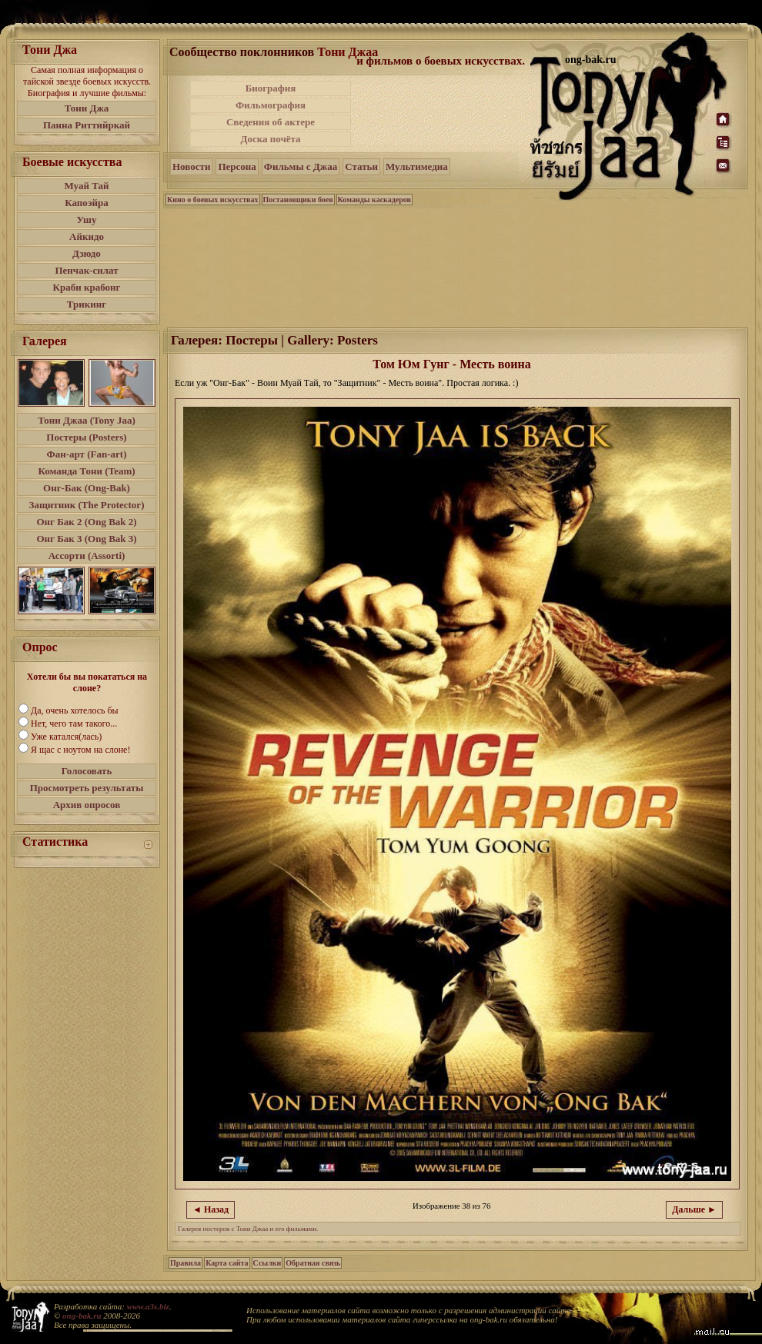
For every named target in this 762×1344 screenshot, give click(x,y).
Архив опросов (87, 804)
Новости (191, 166)
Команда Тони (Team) (86, 471)
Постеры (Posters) (86, 437)
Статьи (361, 166)
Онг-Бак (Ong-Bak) (86, 488)
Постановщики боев (298, 199)
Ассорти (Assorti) (86, 555)
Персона (237, 166)
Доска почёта (270, 139)
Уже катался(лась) (66, 736)
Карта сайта (227, 1263)
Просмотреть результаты (87, 787)
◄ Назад (210, 1209)
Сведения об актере (270, 122)
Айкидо (86, 236)
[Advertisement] (442, 113)
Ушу (87, 219)
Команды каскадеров (374, 199)
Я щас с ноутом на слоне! (80, 749)
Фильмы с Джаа (300, 166)
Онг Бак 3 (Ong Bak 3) (86, 538)
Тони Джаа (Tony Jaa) (86, 420)
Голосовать (87, 771)
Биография (271, 88)
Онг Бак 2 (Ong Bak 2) (86, 521)
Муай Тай (86, 185)
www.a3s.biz (148, 1306)
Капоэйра (87, 202)
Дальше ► (694, 1209)
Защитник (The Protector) (87, 505)
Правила (185, 1263)
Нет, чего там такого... (74, 723)
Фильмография (271, 105)
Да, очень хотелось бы (75, 710)
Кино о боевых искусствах (213, 199)
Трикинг (86, 304)
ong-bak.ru (81, 1315)
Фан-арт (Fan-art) (87, 454)
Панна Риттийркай (86, 125)
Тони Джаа (347, 51)
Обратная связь (313, 1263)
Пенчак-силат (86, 270)
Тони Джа (87, 108)
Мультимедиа (417, 166)
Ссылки (267, 1263)
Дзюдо (86, 253)
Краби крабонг (87, 287)
